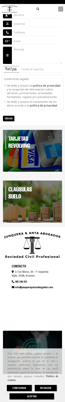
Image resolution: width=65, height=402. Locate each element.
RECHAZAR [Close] (45, 388)
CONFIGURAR (19, 388)
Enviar (9, 118)
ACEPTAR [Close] (32, 396)
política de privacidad (46, 85)
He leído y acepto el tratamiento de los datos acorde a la (30, 103)
